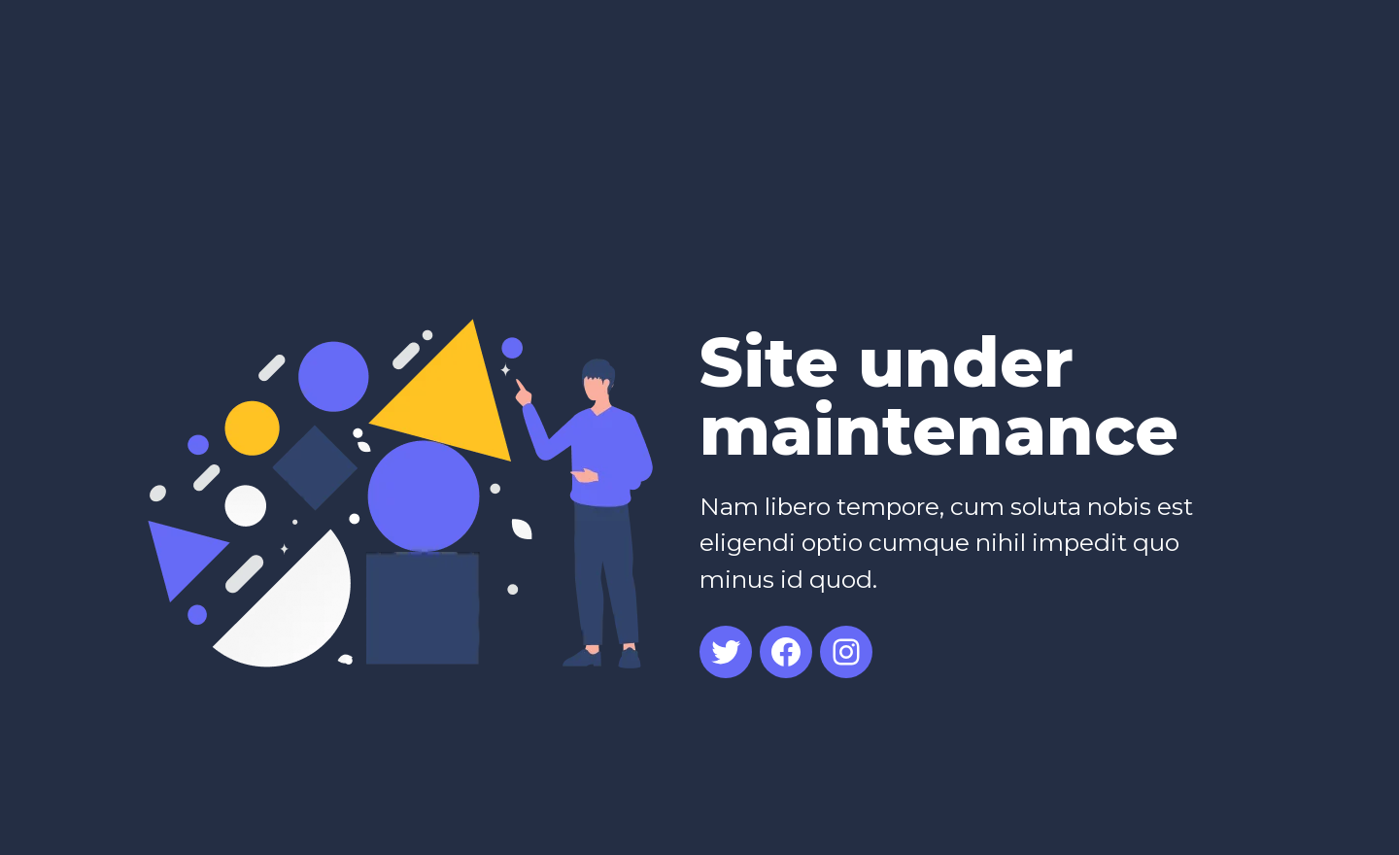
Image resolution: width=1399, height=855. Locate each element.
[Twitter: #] (726, 652)
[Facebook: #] (786, 652)
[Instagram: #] (846, 652)
